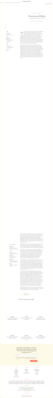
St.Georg (21, 383)
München (12, 3)
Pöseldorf (38, 382)
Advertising (25, 388)
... (6, 44)
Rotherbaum (42, 382)
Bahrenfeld (14, 381)
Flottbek (34, 381)
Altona (10, 381)
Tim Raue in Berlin (30, 269)
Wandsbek (33, 383)
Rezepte (36, 373)
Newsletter (32, 387)
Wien (15, 3)
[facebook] (23, 394)
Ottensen (29, 382)
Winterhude (38, 383)
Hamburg (5, 3)
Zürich (17, 3)
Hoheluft (21, 382)
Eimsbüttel (26, 381)
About (20, 387)
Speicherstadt (17, 383)
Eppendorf (30, 381)
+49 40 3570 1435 (8, 45)
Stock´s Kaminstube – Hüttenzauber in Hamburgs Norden (13, 248)
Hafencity (42, 381)
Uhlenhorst (29, 383)
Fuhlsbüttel (38, 381)
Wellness (26, 370)
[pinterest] (27, 394)
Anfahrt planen (9, 41)
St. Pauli (25, 383)
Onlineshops (37, 370)
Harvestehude (16, 382)
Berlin (2, 3)
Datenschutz (20, 390)
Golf (36, 371)
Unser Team (27, 387)
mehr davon (26, 339)
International (20, 3)
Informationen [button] (26, 385)
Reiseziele (26, 369)
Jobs (28, 388)
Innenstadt (25, 382)
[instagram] (25, 394)
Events (22, 388)
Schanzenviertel (11, 383)
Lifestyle (12, 2)
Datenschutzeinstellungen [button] (26, 390)
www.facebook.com (9, 47)
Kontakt (23, 387)
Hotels (26, 371)
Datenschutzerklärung (23, 358)
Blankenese (22, 381)
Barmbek (17, 381)
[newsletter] (29, 394)
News (37, 374)
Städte (3, 2)
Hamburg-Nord (11, 382)
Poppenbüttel (33, 382)
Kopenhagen (9, 3)
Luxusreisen (7, 2)
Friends (31, 388)
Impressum (34, 390)
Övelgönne (42, 383)
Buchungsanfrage (26, 373)
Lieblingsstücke (36, 369)
